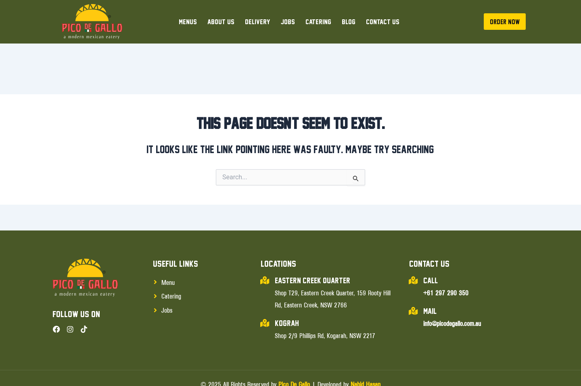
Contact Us (382, 21)
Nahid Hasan (365, 359)
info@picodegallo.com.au (452, 298)
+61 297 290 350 (445, 267)
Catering (318, 21)
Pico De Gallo (294, 359)
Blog (348, 21)
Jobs (288, 21)
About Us (220, 21)
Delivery (257, 21)
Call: (430, 255)
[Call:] (413, 255)
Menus (188, 21)
